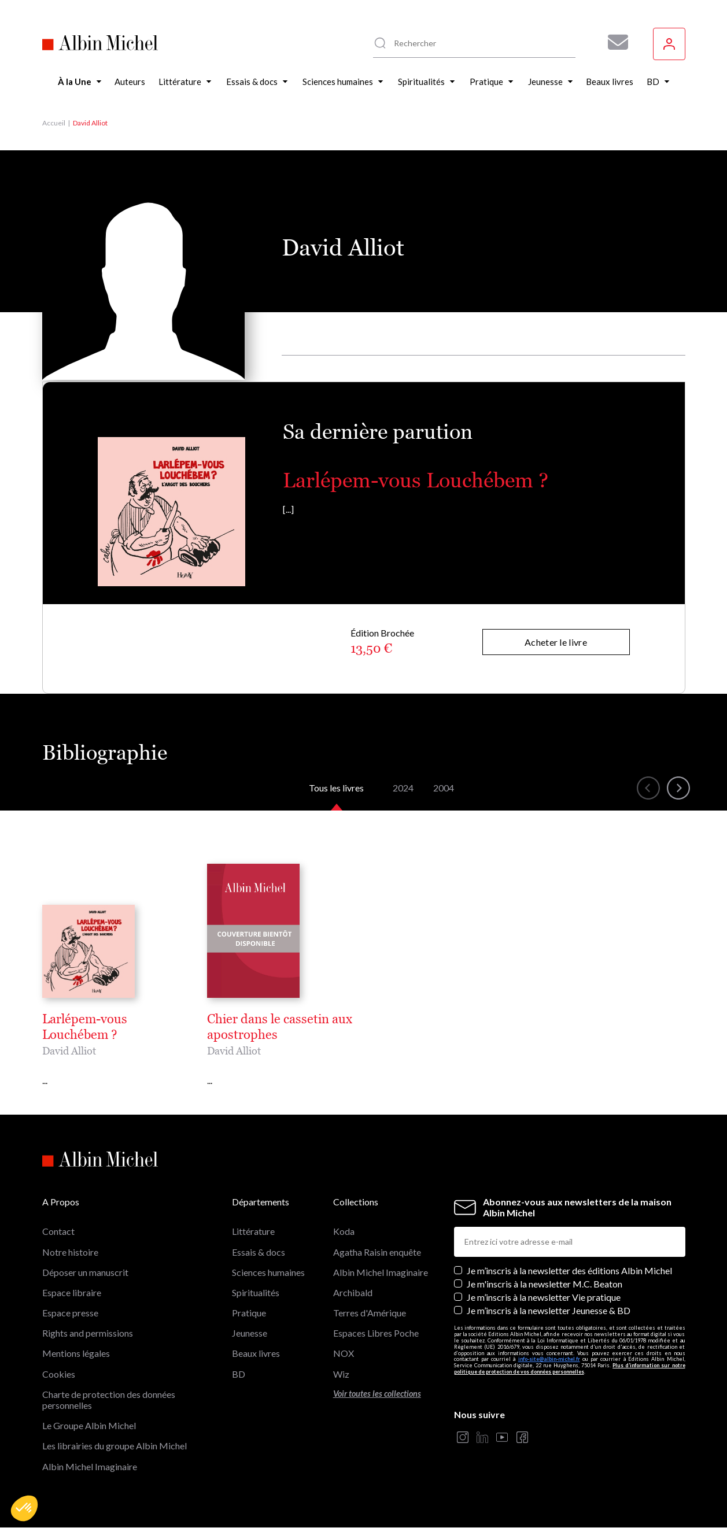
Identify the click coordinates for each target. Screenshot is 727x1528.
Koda (344, 1231)
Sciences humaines (268, 1272)
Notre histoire (70, 1251)
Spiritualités (255, 1292)
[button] (24, 1508)
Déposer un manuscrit (85, 1272)
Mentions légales (76, 1353)
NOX (343, 1353)
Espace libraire (71, 1292)
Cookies (58, 1373)
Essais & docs (258, 1251)
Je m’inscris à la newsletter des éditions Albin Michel (569, 1270)
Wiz (341, 1373)
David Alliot (69, 1051)
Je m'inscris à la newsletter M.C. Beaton (544, 1283)
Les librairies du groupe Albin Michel (114, 1445)
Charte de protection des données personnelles (108, 1400)
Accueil (53, 123)
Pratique (249, 1312)
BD (238, 1373)
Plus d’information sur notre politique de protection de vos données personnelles (569, 1368)
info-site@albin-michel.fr (549, 1359)
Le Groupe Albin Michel (89, 1425)
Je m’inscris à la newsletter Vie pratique (544, 1297)
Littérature (253, 1231)
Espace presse (70, 1312)
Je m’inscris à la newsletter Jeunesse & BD (548, 1310)
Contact (58, 1231)
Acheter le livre (556, 642)
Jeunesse (249, 1332)
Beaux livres (256, 1353)
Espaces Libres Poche (376, 1332)
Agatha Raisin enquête (377, 1251)
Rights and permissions (87, 1332)
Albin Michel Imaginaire (89, 1466)
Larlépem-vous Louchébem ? (415, 480)
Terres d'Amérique (369, 1312)
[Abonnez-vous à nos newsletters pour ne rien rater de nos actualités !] (613, 42)
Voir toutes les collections (377, 1393)
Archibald (352, 1292)
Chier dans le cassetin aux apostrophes (279, 1027)
